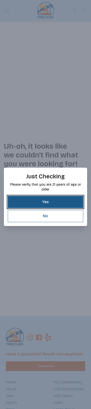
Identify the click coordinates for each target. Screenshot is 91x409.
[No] (45, 216)
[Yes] (45, 202)
